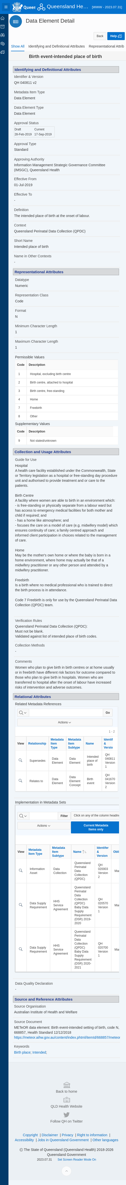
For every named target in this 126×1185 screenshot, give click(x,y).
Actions (67, 727)
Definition (26, 210)
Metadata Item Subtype (79, 748)
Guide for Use (30, 460)
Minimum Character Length (41, 326)
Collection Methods (35, 650)
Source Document (33, 1027)
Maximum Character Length (41, 341)
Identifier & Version (33, 77)
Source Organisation (35, 1011)
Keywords (26, 1051)
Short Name (28, 241)
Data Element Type (34, 107)
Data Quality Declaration (39, 988)
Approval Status (31, 123)
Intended (44, 1057)
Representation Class (36, 295)
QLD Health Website (69, 1168)
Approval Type (30, 144)
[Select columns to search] (28, 718)
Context (25, 225)
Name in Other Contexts (37, 256)
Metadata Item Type (34, 92)
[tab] (22, 46)
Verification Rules (33, 626)
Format (25, 311)
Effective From (30, 179)
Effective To (28, 194)
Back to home (69, 1153)
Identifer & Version (107, 856)
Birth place (27, 1057)
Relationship (42, 748)
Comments (28, 666)
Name (95, 748)
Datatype (27, 280)
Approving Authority (34, 159)
